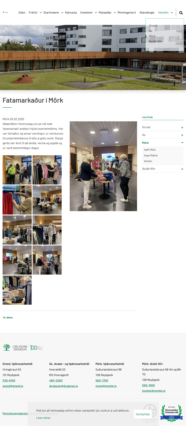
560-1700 (102, 380)
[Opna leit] (181, 12)
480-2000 (56, 380)
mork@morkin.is (106, 386)
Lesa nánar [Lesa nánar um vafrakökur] (43, 417)
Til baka (8, 317)
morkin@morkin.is (153, 391)
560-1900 (148, 385)
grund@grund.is (13, 386)
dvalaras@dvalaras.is (63, 386)
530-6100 (9, 380)
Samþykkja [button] (143, 414)
